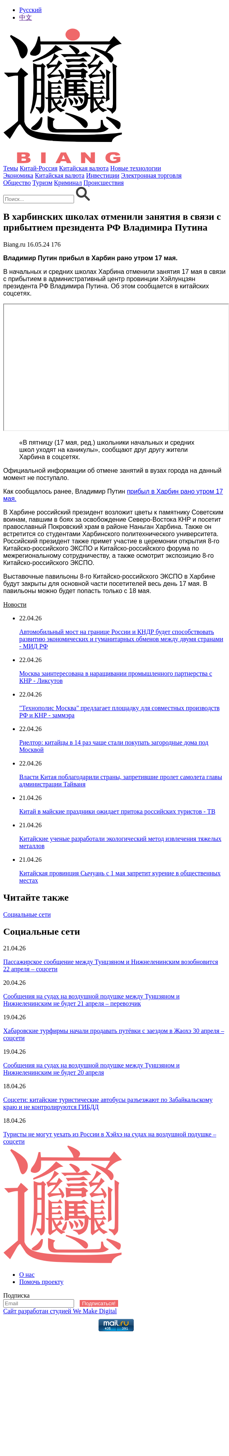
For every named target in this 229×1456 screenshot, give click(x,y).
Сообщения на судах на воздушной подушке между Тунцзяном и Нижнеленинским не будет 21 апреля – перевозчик (91, 1000)
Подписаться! (99, 1303)
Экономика (18, 175)
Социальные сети (27, 914)
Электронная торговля (151, 175)
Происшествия (104, 182)
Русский (30, 9)
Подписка (16, 1295)
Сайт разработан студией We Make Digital (60, 1311)
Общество (17, 182)
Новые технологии (135, 168)
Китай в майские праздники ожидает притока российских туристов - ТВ (117, 811)
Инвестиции (102, 175)
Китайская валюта (84, 168)
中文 (25, 17)
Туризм (42, 182)
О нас (26, 1274)
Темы (10, 168)
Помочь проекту (41, 1281)
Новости (14, 604)
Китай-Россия (38, 168)
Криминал (68, 182)
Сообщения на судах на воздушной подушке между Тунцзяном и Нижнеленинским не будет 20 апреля (91, 1069)
